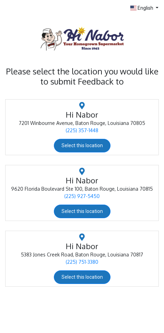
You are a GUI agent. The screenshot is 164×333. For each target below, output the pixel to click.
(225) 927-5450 (82, 196)
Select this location (82, 145)
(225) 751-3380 (82, 262)
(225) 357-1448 (82, 130)
